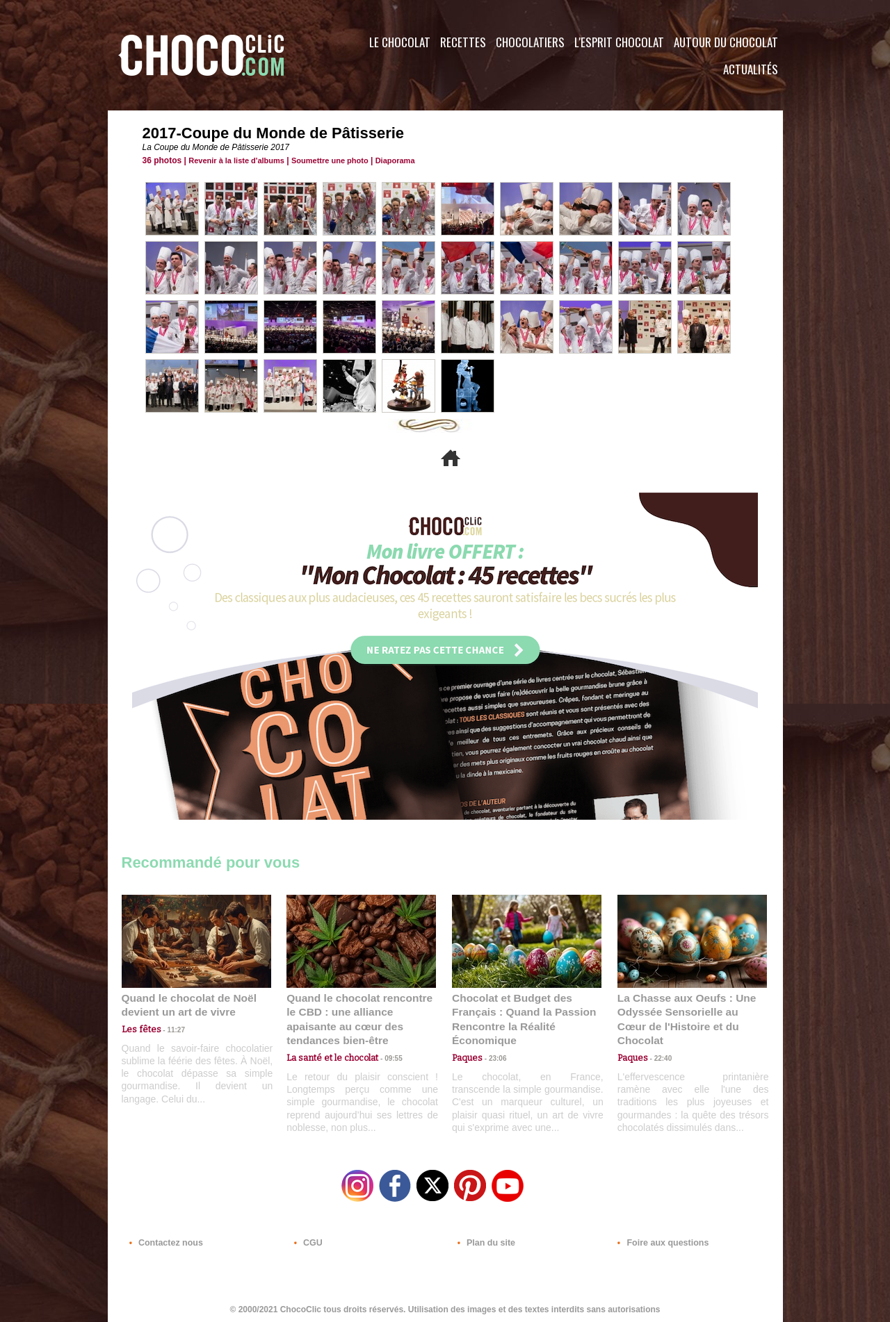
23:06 (492, 1055)
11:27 (168, 1028)
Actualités (750, 69)
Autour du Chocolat (726, 42)
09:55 (384, 1042)
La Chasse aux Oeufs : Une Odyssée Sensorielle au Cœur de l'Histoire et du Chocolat (686, 1011)
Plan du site (484, 1238)
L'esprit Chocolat (619, 42)
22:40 (658, 1042)
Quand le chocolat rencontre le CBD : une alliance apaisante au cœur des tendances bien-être (360, 1011)
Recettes (463, 42)
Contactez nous (163, 1238)
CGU (306, 1238)
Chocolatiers (530, 42)
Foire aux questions (659, 1238)
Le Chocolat (399, 42)
